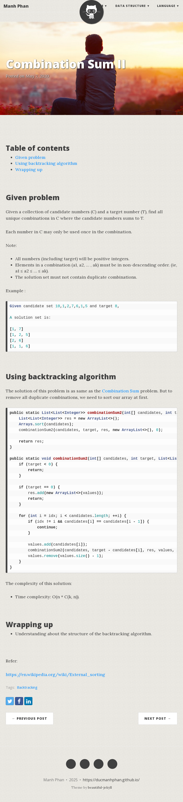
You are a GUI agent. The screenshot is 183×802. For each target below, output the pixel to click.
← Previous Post (29, 718)
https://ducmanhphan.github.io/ (111, 779)
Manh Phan (16, 11)
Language (166, 11)
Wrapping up (28, 169)
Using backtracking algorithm (46, 163)
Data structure (130, 11)
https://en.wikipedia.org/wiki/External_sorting (55, 674)
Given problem (30, 157)
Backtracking (27, 687)
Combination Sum (120, 391)
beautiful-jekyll (100, 787)
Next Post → (157, 718)
